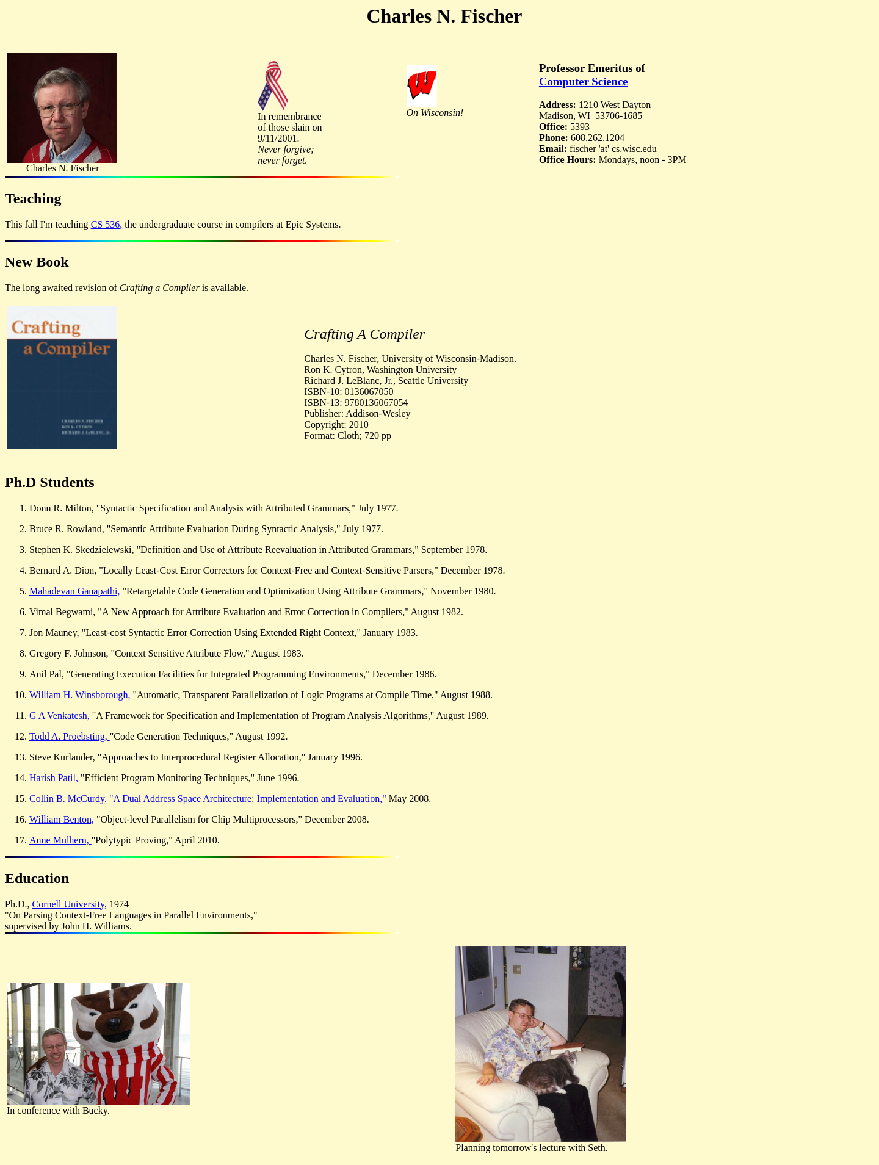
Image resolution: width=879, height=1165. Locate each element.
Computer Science (583, 81)
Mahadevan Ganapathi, (74, 591)
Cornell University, (69, 904)
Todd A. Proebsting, (69, 736)
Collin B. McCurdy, (69, 798)
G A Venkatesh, (60, 715)
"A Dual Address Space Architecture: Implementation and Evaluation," (249, 798)
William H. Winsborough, (81, 695)
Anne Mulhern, (60, 840)
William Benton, (61, 819)
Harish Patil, (55, 778)
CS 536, (107, 224)
